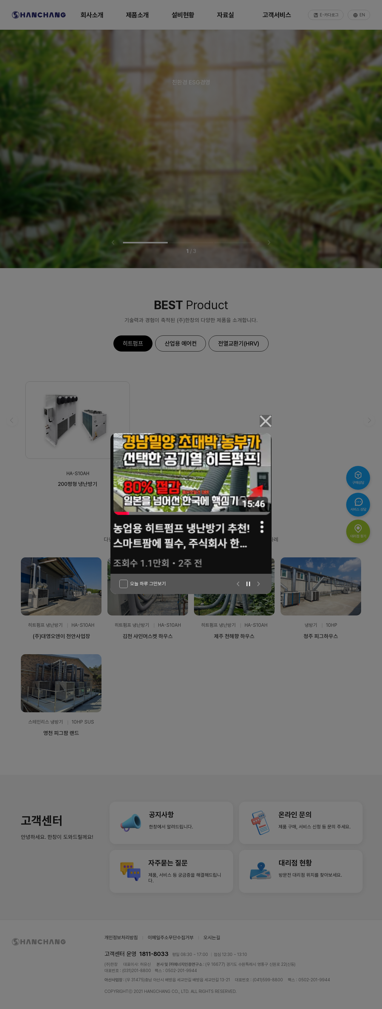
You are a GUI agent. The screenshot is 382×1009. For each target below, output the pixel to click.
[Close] (265, 421)
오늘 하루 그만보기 (148, 584)
